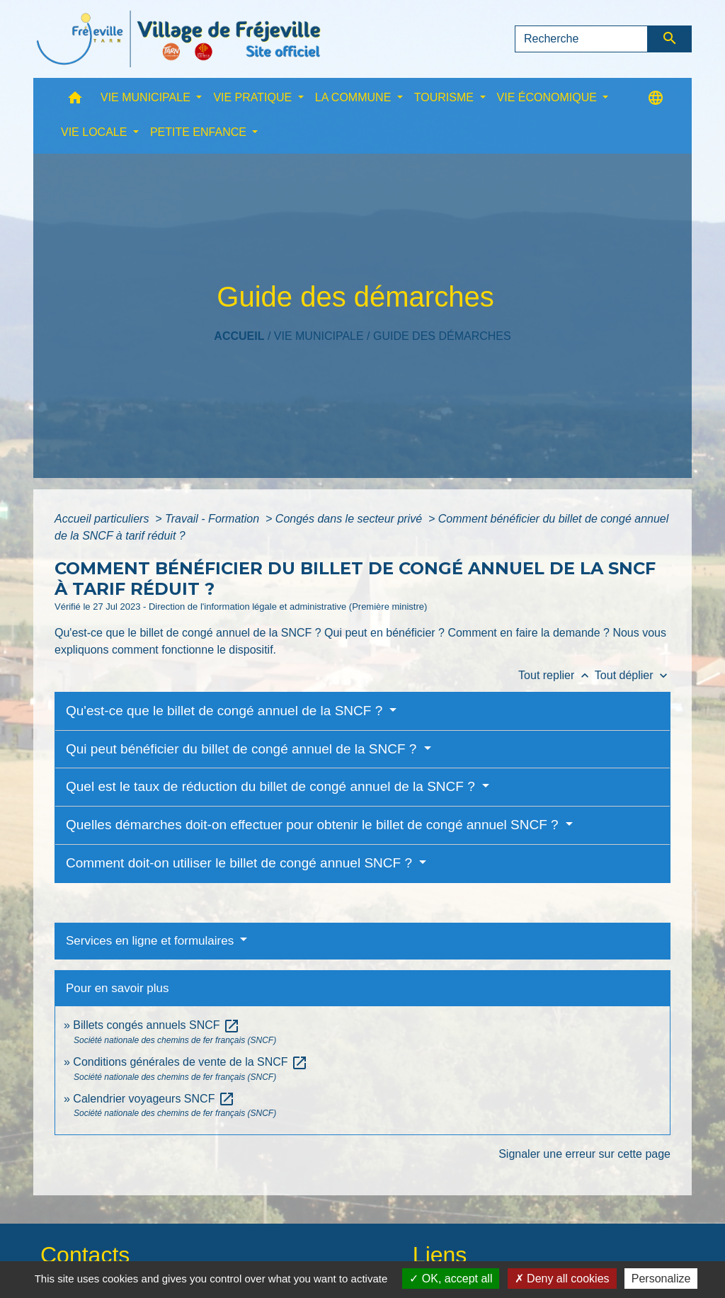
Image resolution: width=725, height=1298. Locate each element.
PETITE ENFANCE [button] (199, 132)
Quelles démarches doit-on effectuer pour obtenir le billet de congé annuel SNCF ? (314, 824)
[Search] (581, 38)
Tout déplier (632, 675)
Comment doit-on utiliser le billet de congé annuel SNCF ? (241, 862)
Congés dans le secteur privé (350, 519)
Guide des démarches (442, 336)
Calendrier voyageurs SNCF (154, 1099)
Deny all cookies (562, 1279)
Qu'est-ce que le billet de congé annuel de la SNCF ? (226, 710)
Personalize (661, 1279)
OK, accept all (450, 1279)
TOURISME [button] (445, 97)
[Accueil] (178, 39)
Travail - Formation (214, 519)
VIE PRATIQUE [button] (254, 97)
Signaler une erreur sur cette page (584, 1154)
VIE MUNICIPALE (319, 336)
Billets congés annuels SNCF (156, 1025)
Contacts (85, 1255)
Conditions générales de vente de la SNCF (190, 1062)
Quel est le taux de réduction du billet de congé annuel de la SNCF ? (272, 786)
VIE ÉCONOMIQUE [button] (548, 97)
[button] (75, 101)
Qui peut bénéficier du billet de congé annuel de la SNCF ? (243, 748)
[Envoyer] (670, 38)
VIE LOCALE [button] (95, 132)
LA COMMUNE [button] (354, 97)
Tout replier (556, 675)
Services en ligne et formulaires (151, 940)
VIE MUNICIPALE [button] (147, 97)
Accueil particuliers (103, 519)
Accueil (239, 336)
